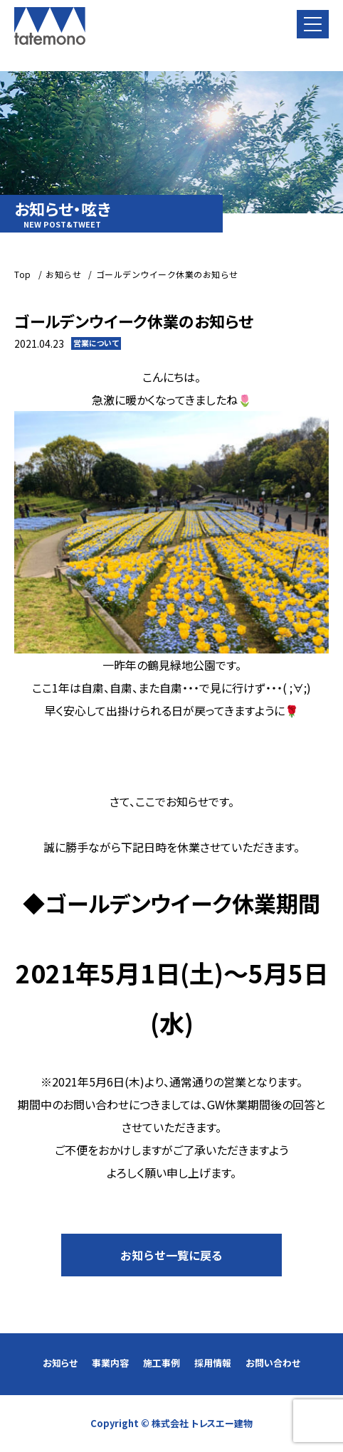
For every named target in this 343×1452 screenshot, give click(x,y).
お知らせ (60, 1363)
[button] (313, 24)
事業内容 (110, 1363)
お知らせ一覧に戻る (171, 1255)
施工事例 (161, 1363)
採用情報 (212, 1363)
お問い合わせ (273, 1363)
